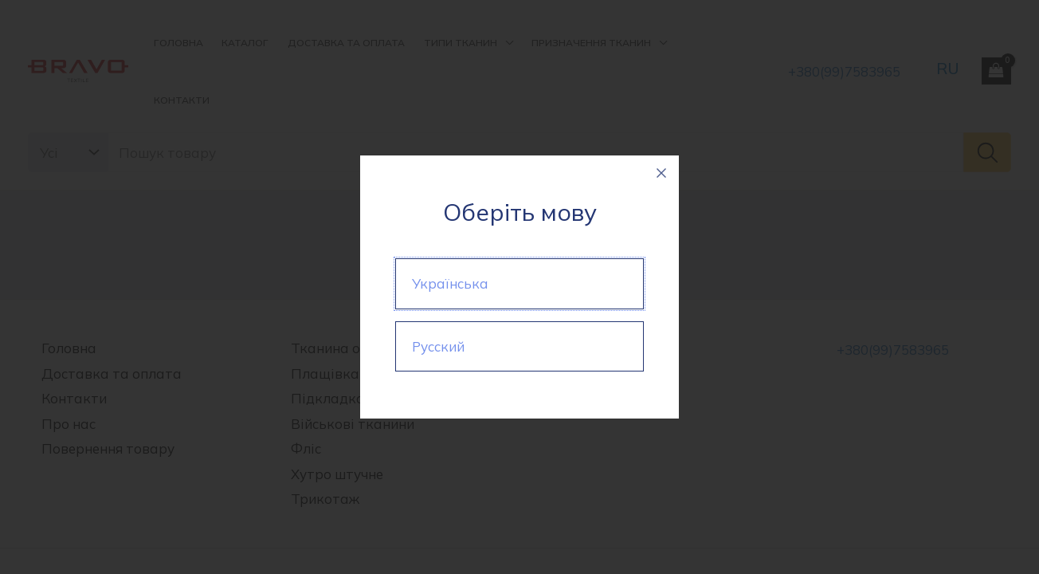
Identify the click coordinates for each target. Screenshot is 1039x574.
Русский (438, 346)
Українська (450, 283)
